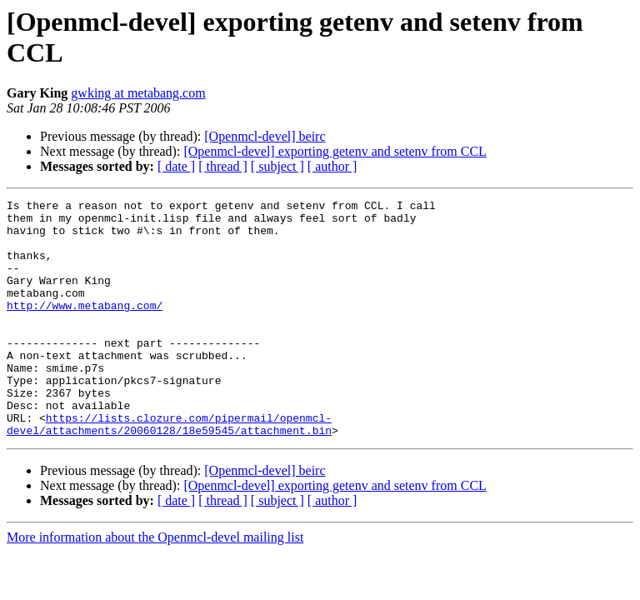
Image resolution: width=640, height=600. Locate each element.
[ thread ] (223, 166)
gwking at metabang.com (138, 93)
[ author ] (333, 166)
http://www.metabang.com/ (84, 327)
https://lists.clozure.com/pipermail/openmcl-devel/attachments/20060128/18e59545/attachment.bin (169, 470)
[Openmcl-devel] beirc (264, 136)
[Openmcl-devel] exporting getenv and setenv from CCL (334, 151)
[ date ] (176, 166)
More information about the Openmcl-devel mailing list (155, 585)
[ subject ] (277, 166)
